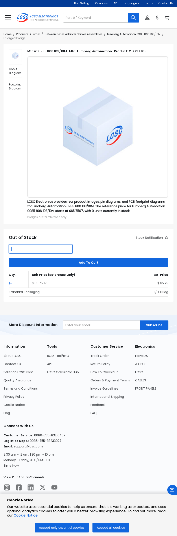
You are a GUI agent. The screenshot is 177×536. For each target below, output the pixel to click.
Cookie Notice (26, 515)
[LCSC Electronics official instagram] (7, 488)
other (36, 34)
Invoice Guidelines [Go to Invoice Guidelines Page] (104, 388)
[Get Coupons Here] (101, 3)
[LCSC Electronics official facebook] (18, 488)
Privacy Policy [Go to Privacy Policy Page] (14, 396)
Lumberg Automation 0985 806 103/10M (133, 34)
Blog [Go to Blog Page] (7, 413)
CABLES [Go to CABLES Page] (140, 380)
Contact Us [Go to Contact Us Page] (12, 364)
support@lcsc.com (28, 446)
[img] (15, 55)
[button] (131, 3)
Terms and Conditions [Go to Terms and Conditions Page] (21, 388)
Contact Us (165, 3)
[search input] (96, 17)
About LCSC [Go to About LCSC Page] (13, 356)
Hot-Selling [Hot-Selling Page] (82, 3)
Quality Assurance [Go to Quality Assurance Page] (17, 380)
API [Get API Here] (115, 3)
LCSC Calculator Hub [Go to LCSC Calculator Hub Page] (63, 372)
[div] (15, 71)
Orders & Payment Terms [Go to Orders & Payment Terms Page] (110, 380)
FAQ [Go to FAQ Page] (93, 413)
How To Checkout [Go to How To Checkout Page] (104, 372)
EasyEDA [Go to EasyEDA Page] (141, 356)
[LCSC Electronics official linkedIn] (30, 488)
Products (22, 34)
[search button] (133, 18)
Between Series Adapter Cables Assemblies (73, 34)
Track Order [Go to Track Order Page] (99, 356)
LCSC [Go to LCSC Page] (139, 372)
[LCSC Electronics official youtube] (54, 488)
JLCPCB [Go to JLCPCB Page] (140, 364)
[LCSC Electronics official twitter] (42, 488)
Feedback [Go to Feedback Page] (97, 405)
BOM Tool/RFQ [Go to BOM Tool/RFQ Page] (58, 356)
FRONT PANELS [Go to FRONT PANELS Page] (145, 388)
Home (7, 34)
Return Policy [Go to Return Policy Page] (100, 364)
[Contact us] (172, 490)
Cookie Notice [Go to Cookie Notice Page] (14, 405)
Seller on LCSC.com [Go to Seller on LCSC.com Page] (18, 372)
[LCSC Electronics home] (38, 17)
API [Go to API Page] (49, 364)
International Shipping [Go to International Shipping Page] (107, 396)
